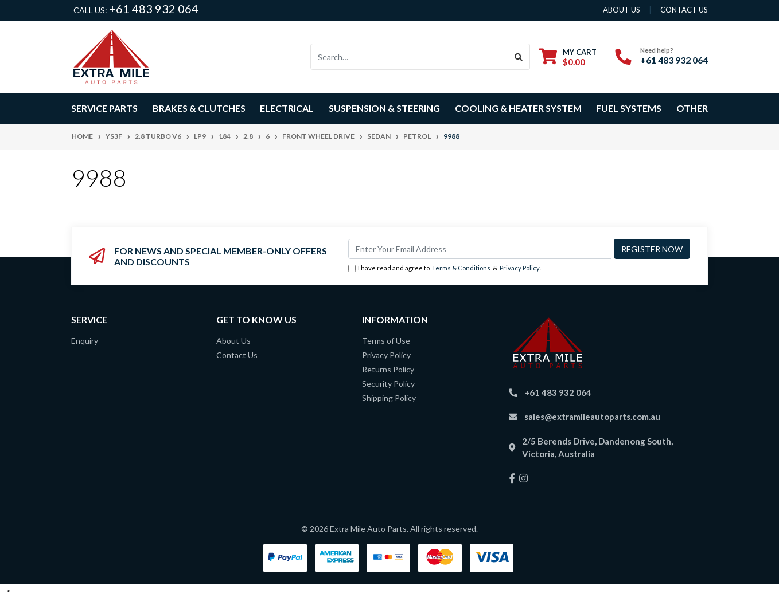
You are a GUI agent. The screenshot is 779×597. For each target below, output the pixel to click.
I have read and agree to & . (444, 268)
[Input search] (409, 57)
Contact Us (237, 355)
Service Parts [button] (104, 108)
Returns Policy (388, 369)
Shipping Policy (389, 398)
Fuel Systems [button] (628, 108)
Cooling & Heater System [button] (518, 108)
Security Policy (388, 383)
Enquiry (84, 340)
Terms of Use (386, 340)
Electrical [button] (287, 108)
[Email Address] (479, 249)
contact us (684, 9)
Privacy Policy (520, 268)
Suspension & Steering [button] (384, 108)
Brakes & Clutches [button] (199, 108)
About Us (233, 340)
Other (692, 108)
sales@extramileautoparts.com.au (592, 416)
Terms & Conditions (461, 268)
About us (621, 9)
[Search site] (519, 57)
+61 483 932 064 (153, 8)
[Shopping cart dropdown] (568, 57)
